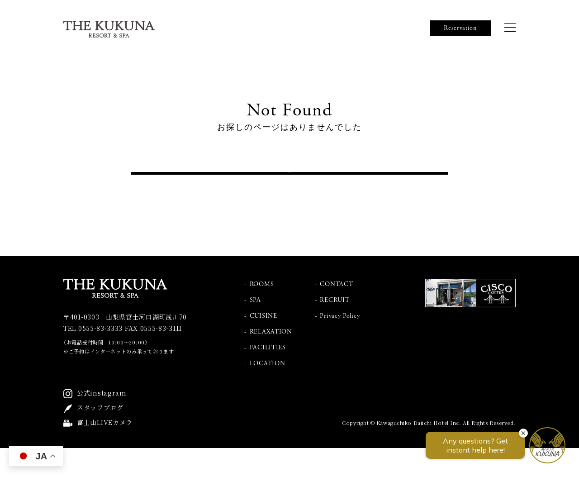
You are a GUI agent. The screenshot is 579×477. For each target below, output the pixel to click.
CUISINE (263, 345)
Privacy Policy (340, 345)
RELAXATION (271, 361)
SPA (255, 329)
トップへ (290, 188)
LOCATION (267, 392)
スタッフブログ (100, 436)
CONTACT (336, 313)
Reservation (460, 28)
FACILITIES (268, 376)
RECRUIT (334, 329)
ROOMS (262, 313)
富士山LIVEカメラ (105, 451)
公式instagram (102, 421)
